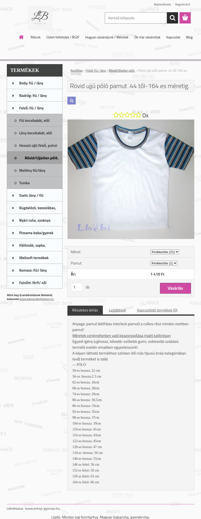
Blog (189, 37)
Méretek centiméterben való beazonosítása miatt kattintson (122, 335)
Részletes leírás (85, 310)
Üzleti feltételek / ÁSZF (62, 37)
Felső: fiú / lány (96, 70)
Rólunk (36, 37)
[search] (172, 17)
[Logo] (40, 18)
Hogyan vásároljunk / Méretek (106, 37)
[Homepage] (21, 37)
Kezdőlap (77, 70)
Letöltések (117, 310)
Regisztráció (182, 4)
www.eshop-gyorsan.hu (42, 508)
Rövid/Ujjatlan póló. (122, 70)
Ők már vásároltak (147, 37)
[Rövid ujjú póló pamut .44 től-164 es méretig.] (131, 122)
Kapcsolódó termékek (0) (157, 310)
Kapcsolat (173, 37)
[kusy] (77, 287)
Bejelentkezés (162, 4)
